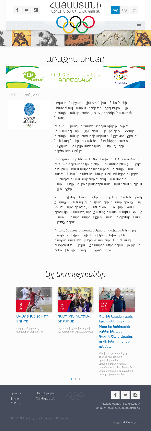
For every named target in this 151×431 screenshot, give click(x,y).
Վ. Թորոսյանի (131, 422)
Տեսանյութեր (45, 393)
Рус (134, 9)
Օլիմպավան (45, 398)
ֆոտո (14, 398)
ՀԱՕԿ (15, 403)
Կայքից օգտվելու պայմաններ (121, 403)
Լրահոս (16, 393)
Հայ (115, 9)
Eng (124, 9)
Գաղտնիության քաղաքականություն (117, 408)
